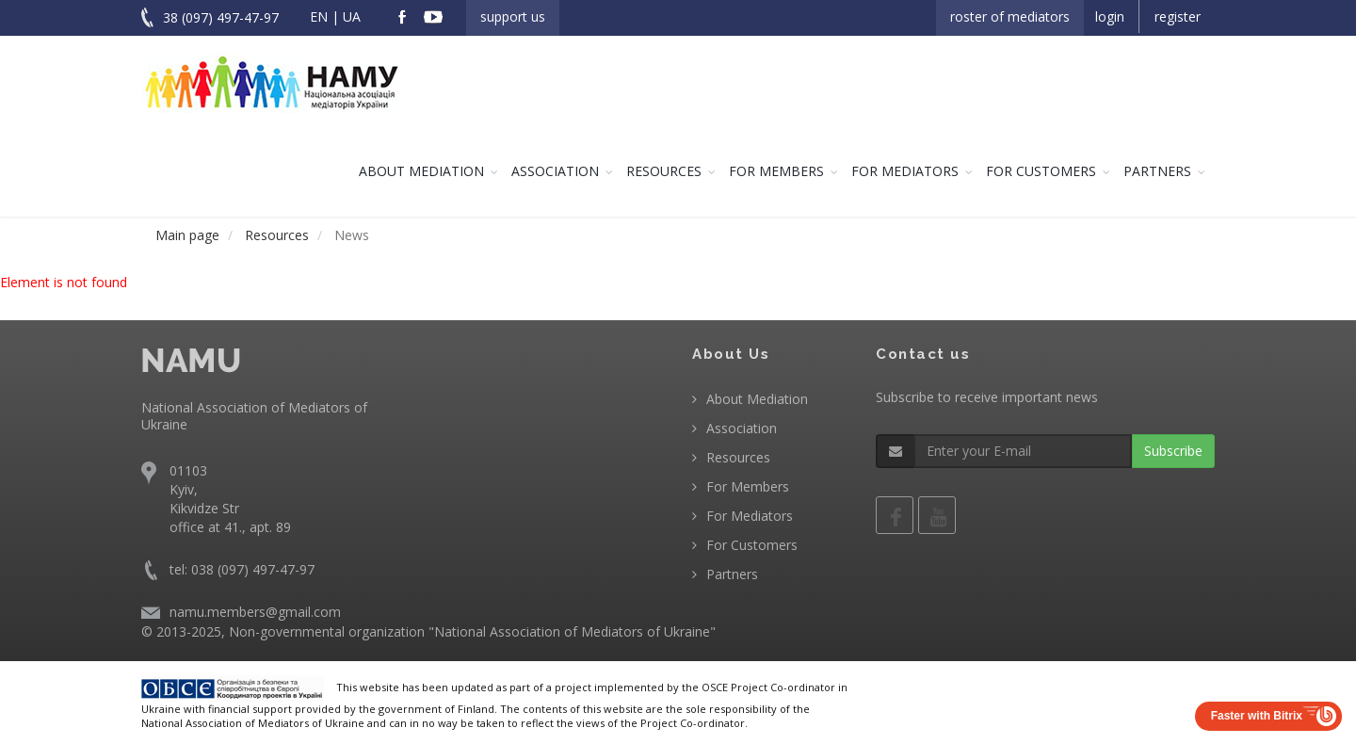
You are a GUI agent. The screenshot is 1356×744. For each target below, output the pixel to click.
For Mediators (905, 171)
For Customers (1041, 171)
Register (1177, 16)
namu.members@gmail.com (255, 612)
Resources (664, 171)
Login (1109, 16)
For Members (776, 171)
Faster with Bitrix (1256, 715)
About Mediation (421, 171)
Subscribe (1173, 451)
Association (555, 171)
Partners (1157, 171)
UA (352, 16)
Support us (512, 16)
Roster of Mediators (1010, 16)
